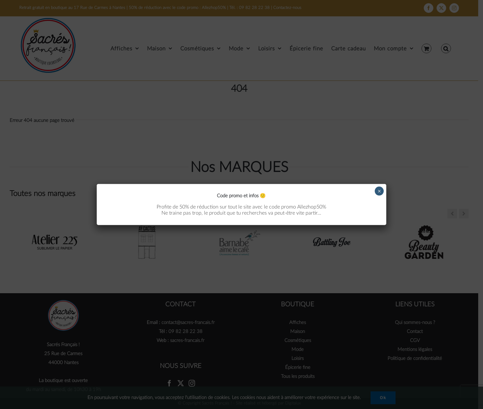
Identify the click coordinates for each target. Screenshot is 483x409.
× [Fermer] (379, 190)
